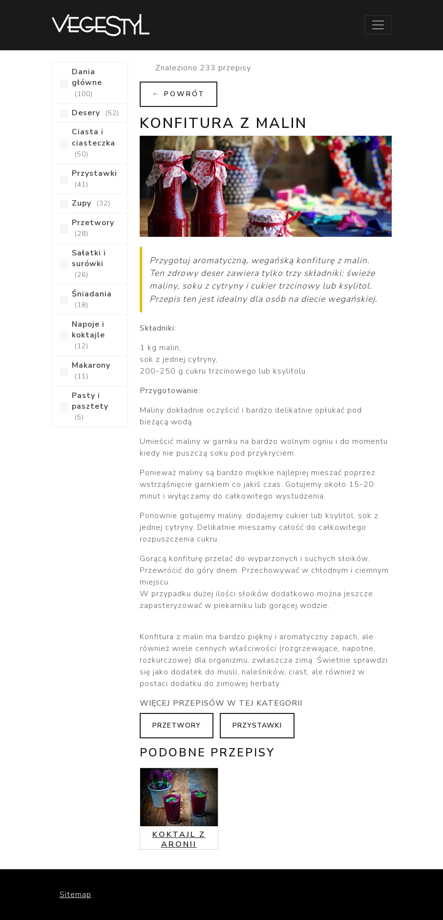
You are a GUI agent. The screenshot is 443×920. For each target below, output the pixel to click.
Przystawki (257, 725)
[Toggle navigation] (378, 25)
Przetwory (176, 725)
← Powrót (178, 94)
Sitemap (75, 894)
